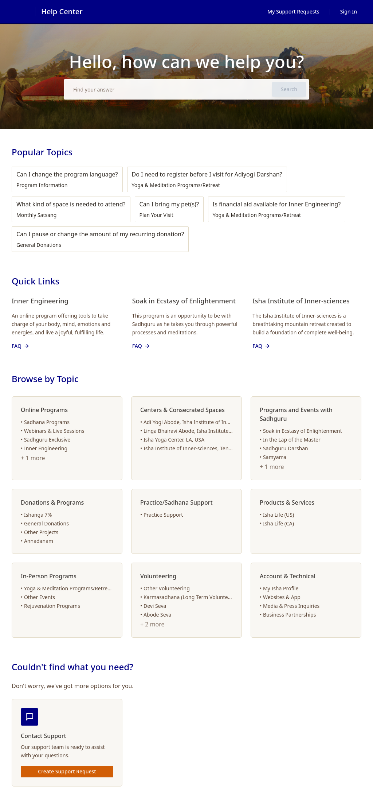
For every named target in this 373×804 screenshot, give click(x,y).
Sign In (348, 11)
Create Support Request (67, 771)
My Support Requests (293, 11)
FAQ (21, 345)
